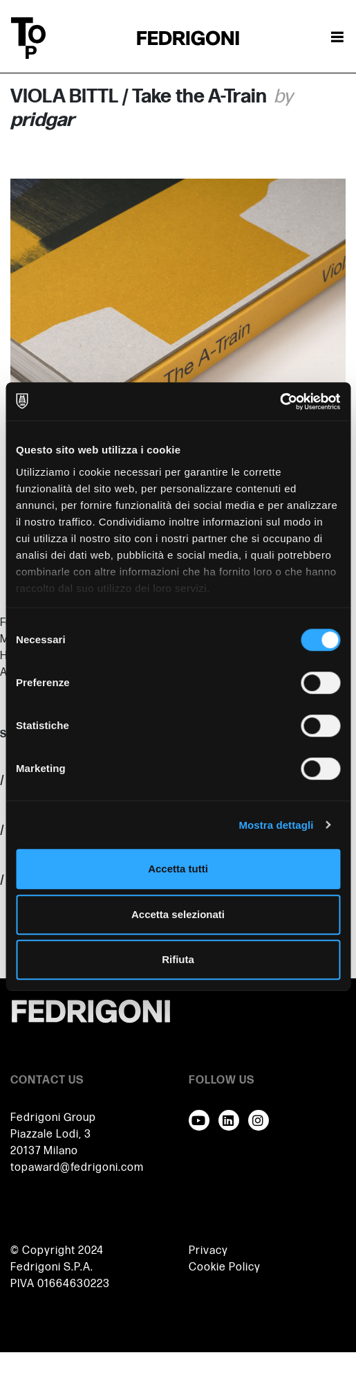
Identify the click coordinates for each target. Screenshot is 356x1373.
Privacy (208, 1250)
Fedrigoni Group (53, 1117)
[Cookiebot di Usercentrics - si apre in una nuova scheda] (279, 402)
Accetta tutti (178, 868)
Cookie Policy (225, 1267)
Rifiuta (178, 959)
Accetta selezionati (178, 914)
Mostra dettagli (275, 825)
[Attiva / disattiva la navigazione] (337, 38)
